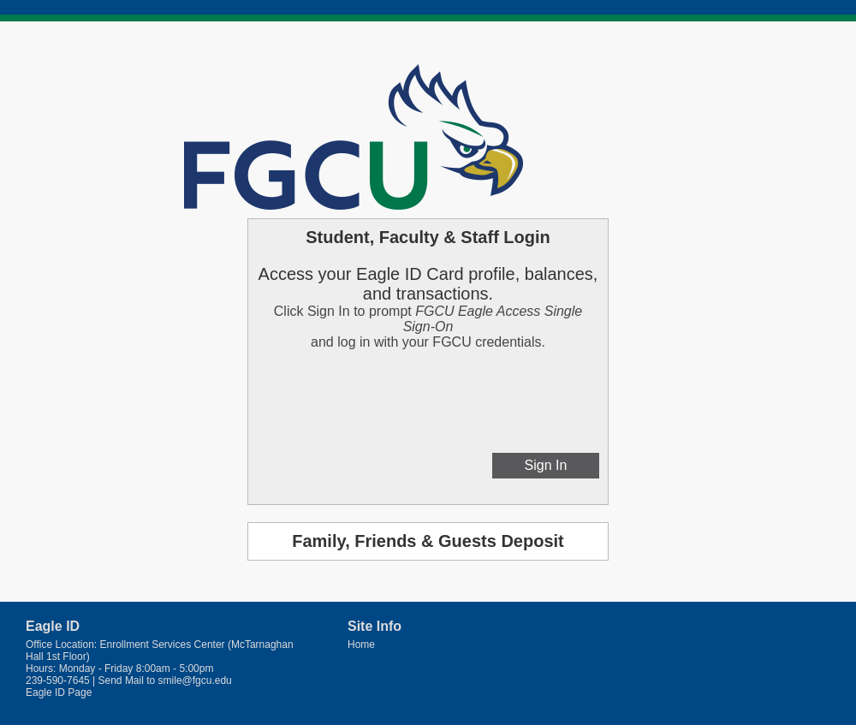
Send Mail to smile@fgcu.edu (165, 680)
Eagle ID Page (59, 692)
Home (361, 645)
